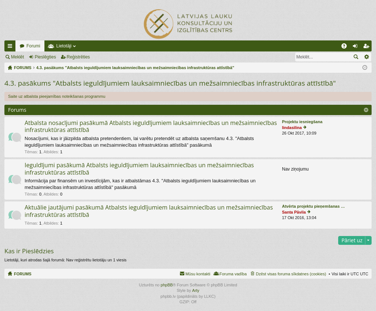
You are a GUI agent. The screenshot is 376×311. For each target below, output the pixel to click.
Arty (195, 290)
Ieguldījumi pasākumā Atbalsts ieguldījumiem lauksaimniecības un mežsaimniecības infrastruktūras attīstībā (139, 169)
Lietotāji (63, 46)
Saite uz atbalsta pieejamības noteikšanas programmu (56, 96)
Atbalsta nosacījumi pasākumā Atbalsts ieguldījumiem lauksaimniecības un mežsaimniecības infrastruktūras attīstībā (151, 126)
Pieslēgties (45, 57)
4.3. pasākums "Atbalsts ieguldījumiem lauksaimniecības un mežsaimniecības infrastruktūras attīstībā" (170, 83)
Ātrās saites (11, 47)
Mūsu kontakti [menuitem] (197, 274)
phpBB (167, 285)
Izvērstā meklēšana (366, 57)
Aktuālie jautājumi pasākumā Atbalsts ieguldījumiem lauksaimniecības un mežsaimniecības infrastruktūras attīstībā (149, 211)
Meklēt (17, 57)
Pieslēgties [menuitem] (357, 47)
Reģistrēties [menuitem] (368, 47)
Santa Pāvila (294, 212)
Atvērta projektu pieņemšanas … (313, 206)
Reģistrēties (78, 57)
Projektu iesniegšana (302, 121)
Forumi (33, 46)
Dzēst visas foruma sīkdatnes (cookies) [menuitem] (291, 274)
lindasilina (292, 127)
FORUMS (23, 274)
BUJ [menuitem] (346, 47)
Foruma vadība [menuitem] (233, 274)
